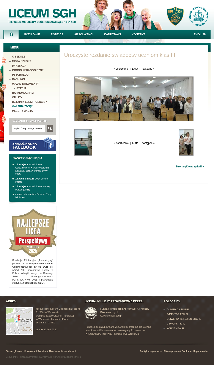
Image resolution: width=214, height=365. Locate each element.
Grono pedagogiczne (28, 70)
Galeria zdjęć (22, 106)
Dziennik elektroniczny (29, 101)
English (200, 34)
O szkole (18, 56)
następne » (148, 68)
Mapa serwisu (200, 351)
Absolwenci (83, 34)
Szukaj (50, 128)
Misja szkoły (21, 61)
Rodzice (57, 34)
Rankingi (18, 79)
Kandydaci (112, 34)
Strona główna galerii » (190, 166)
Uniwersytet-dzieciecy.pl (184, 319)
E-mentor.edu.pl (178, 314)
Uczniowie (32, 34)
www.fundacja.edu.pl (111, 315)
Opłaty (17, 97)
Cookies (186, 351)
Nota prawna (172, 351)
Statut (21, 88)
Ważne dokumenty (25, 83)
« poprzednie (120, 68)
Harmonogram (23, 92)
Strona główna (11, 36)
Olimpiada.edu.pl (178, 309)
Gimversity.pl (176, 323)
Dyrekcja (19, 65)
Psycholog (20, 74)
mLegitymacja (22, 110)
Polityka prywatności (151, 351)
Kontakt (138, 34)
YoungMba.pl (176, 328)
